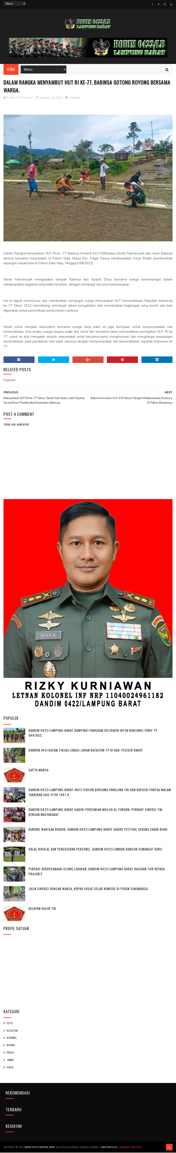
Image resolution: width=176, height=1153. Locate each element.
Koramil (12, 1038)
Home (11, 69)
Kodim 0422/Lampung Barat (40, 1147)
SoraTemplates (109, 1147)
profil (10, 1053)
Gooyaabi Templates (130, 1147)
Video (10, 1067)
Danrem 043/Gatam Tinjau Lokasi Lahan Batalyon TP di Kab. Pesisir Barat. (86, 750)
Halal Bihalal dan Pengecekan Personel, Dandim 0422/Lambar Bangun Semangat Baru (95, 849)
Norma (11, 1045)
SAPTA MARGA (38, 770)
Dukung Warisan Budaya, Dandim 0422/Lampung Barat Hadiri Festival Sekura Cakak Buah (98, 829)
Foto (10, 1023)
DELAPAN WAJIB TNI (42, 908)
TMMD (10, 1060)
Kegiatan (75, 98)
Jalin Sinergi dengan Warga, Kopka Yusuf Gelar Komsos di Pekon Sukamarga (88, 889)
